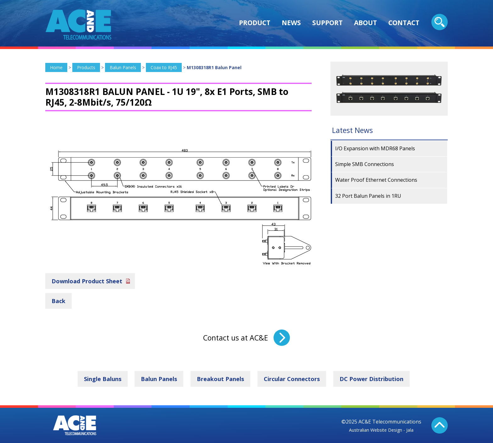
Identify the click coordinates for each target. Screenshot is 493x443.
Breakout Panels (220, 379)
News (291, 22)
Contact (403, 22)
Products (86, 67)
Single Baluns (102, 379)
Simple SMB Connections (364, 164)
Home (56, 67)
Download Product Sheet (87, 281)
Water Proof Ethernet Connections (376, 179)
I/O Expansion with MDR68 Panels (375, 148)
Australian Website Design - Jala (381, 430)
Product (254, 22)
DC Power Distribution (371, 379)
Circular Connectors (292, 379)
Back (58, 301)
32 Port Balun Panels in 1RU (368, 195)
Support (327, 22)
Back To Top (439, 425)
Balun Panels (123, 67)
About (365, 22)
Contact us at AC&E (235, 338)
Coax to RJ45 (164, 67)
